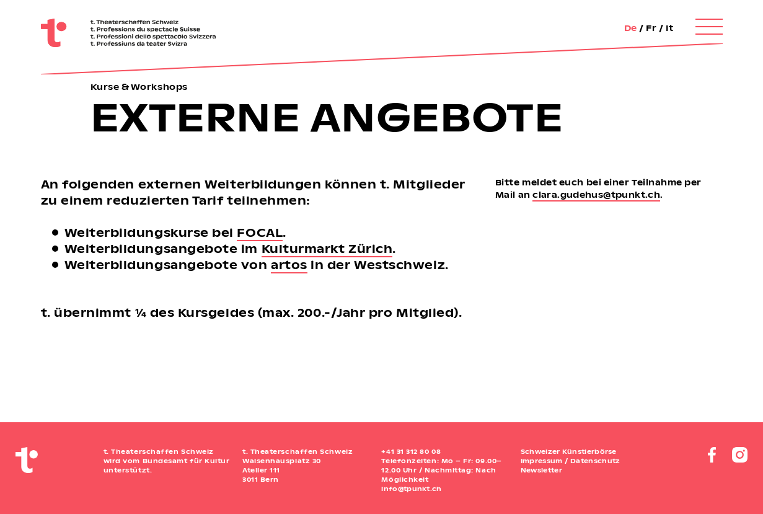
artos (289, 264)
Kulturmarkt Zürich (327, 248)
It (670, 27)
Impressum (542, 460)
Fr (651, 27)
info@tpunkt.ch (411, 488)
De (630, 27)
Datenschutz (595, 460)
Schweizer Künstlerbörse (569, 451)
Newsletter (541, 470)
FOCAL (260, 232)
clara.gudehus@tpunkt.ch (596, 194)
